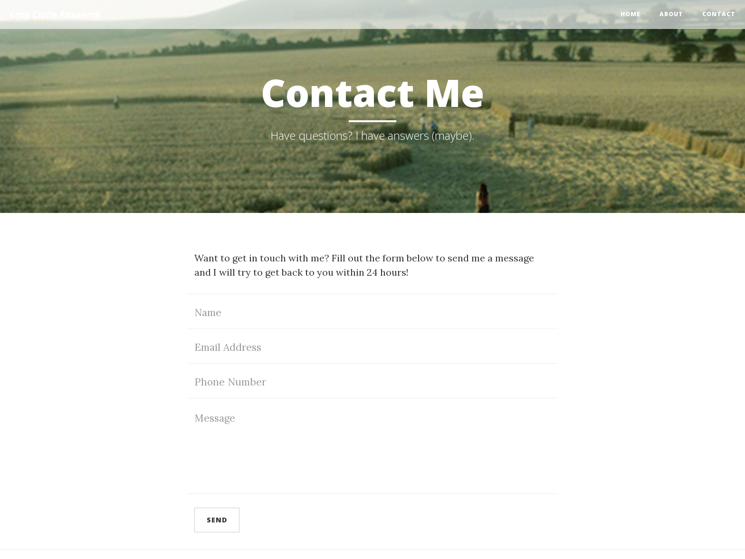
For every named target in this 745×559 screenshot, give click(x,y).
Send (217, 519)
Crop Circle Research (55, 14)
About (671, 14)
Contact (718, 14)
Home (630, 14)
